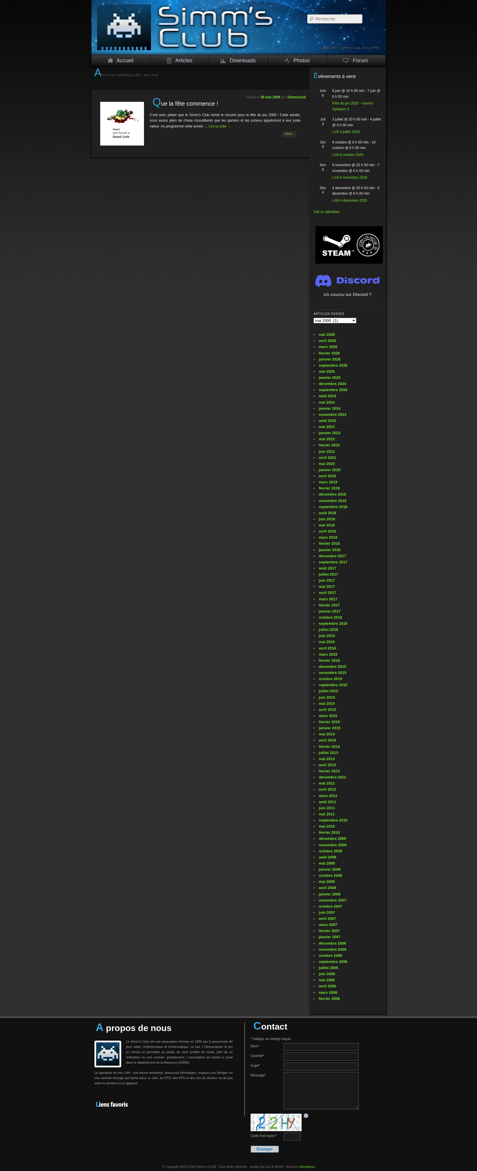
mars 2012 (328, 796)
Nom (255, 1046)
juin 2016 (327, 636)
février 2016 (329, 660)
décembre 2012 (332, 777)
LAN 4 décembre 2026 (349, 200)
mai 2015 (327, 703)
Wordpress (307, 1166)
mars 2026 (328, 347)
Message (258, 1075)
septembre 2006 (333, 961)
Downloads (238, 60)
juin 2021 (327, 451)
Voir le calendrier (326, 212)
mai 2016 (327, 642)
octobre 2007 (330, 906)
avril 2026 (327, 340)
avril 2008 (327, 888)
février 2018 (329, 543)
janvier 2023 (329, 433)
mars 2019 (328, 482)
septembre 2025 (333, 365)
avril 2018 (327, 531)
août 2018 (327, 513)
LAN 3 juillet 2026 (346, 132)
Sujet (255, 1066)
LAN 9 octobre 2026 (347, 155)
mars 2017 (328, 599)
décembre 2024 (332, 384)
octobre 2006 (330, 955)
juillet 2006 (328, 968)
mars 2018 (328, 537)
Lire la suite (220, 126)
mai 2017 (327, 586)
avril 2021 (327, 457)
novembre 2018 (332, 500)
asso (288, 133)
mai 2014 (327, 734)
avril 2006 (327, 986)
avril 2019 (327, 476)
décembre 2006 (332, 943)
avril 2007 (327, 918)
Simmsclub (296, 97)
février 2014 (329, 746)
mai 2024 (327, 402)
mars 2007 (328, 924)
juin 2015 (327, 697)
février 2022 (329, 445)
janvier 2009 (329, 869)
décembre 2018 (332, 494)
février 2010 (329, 832)
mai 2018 (327, 525)
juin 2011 (327, 808)
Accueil (121, 60)
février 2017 (329, 605)
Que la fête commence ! (185, 103)
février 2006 (329, 998)
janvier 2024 (329, 408)
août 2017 (327, 568)
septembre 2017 (333, 562)
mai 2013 (327, 759)
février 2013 (329, 771)
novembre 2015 (332, 672)
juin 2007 (327, 912)
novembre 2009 (332, 845)
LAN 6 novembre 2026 (349, 177)
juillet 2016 (328, 629)
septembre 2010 (333, 820)
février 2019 (329, 488)
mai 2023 (327, 427)
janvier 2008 (329, 894)
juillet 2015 (328, 691)
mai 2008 (327, 881)
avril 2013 (327, 765)
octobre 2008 (330, 875)
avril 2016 (327, 648)
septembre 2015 (333, 685)
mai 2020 (327, 464)
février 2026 (329, 353)
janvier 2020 (329, 470)
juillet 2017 (328, 574)
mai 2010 (327, 826)
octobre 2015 (330, 679)
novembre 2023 (332, 414)
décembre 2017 (332, 556)
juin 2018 (327, 519)
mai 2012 (327, 783)
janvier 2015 (329, 728)
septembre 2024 (333, 390)
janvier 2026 (329, 359)
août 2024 (327, 396)
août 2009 (327, 857)
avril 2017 (327, 592)
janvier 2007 (329, 937)
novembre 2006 (332, 949)
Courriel (257, 1056)
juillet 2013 (328, 752)
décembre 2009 (332, 838)
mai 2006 (327, 980)
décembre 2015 (332, 666)
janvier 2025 (329, 377)
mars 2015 (328, 716)
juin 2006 (327, 974)
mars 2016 (328, 654)
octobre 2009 (330, 851)
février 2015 (329, 722)
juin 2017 (327, 580)
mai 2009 (327, 863)
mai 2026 (327, 334)
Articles (179, 60)
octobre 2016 (330, 617)
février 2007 (329, 931)
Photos (297, 60)
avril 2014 (327, 740)
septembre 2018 (333, 507)
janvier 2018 (329, 550)
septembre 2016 (333, 623)
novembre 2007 (332, 900)
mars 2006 (328, 992)
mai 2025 (327, 371)
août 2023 (327, 420)
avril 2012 (327, 789)
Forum (355, 60)
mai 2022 (327, 439)
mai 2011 (327, 814)
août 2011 (327, 802)
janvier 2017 (329, 611)
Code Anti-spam (264, 1136)
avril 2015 (327, 709)
